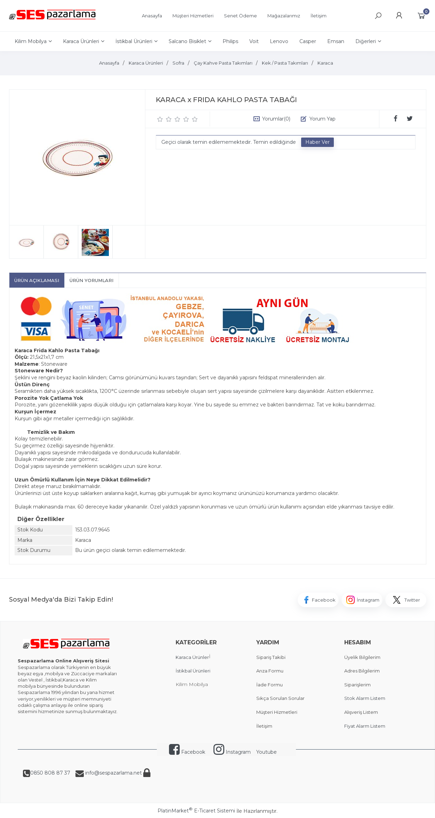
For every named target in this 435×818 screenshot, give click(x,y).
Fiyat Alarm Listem (364, 726)
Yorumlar (276, 119)
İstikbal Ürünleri (193, 671)
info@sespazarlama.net (113, 773)
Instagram (232, 752)
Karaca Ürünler (192, 657)
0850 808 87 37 (50, 773)
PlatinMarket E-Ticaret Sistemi (196, 811)
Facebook (187, 752)
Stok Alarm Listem (364, 698)
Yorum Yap (322, 119)
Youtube (266, 752)
